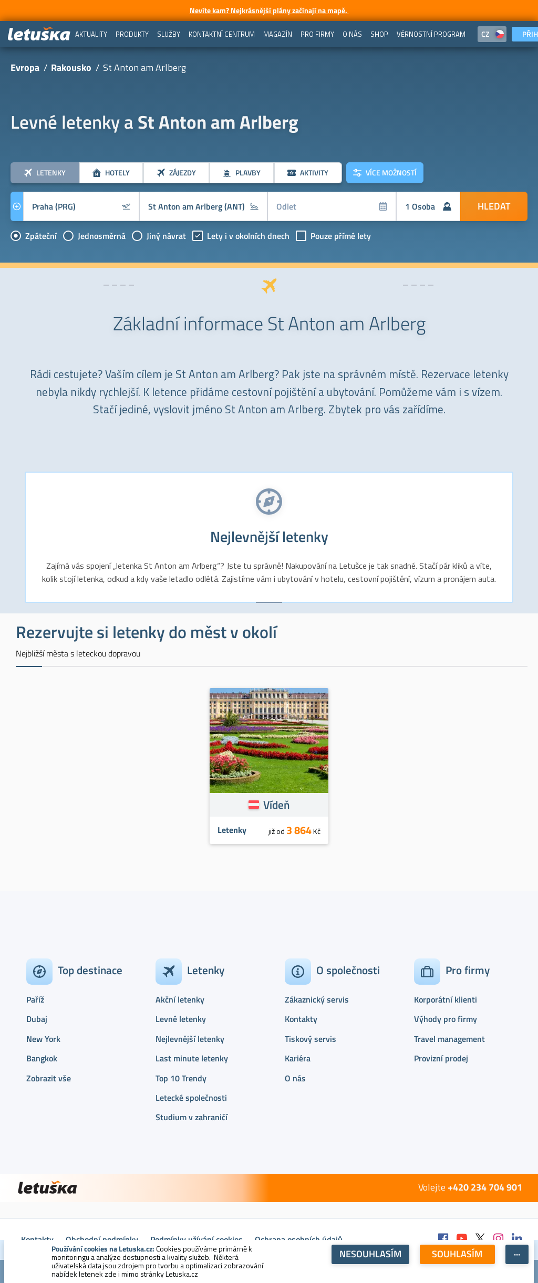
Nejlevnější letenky (190, 1038)
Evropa (25, 67)
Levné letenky (181, 1019)
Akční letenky (180, 999)
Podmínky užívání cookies (196, 1239)
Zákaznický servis (317, 999)
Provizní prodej (441, 1058)
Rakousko (71, 67)
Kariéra (298, 1058)
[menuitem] (91, 34)
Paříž (35, 999)
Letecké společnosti (191, 1097)
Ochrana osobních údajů (299, 1239)
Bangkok (41, 1058)
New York (43, 1038)
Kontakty (301, 1019)
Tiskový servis (310, 1038)
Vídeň (276, 804)
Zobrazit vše (48, 1078)
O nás (295, 1078)
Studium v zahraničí (191, 1117)
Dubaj (36, 1019)
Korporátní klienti (445, 999)
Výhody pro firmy (445, 1019)
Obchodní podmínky (102, 1239)
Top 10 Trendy (181, 1078)
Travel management (449, 1038)
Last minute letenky (192, 1058)
